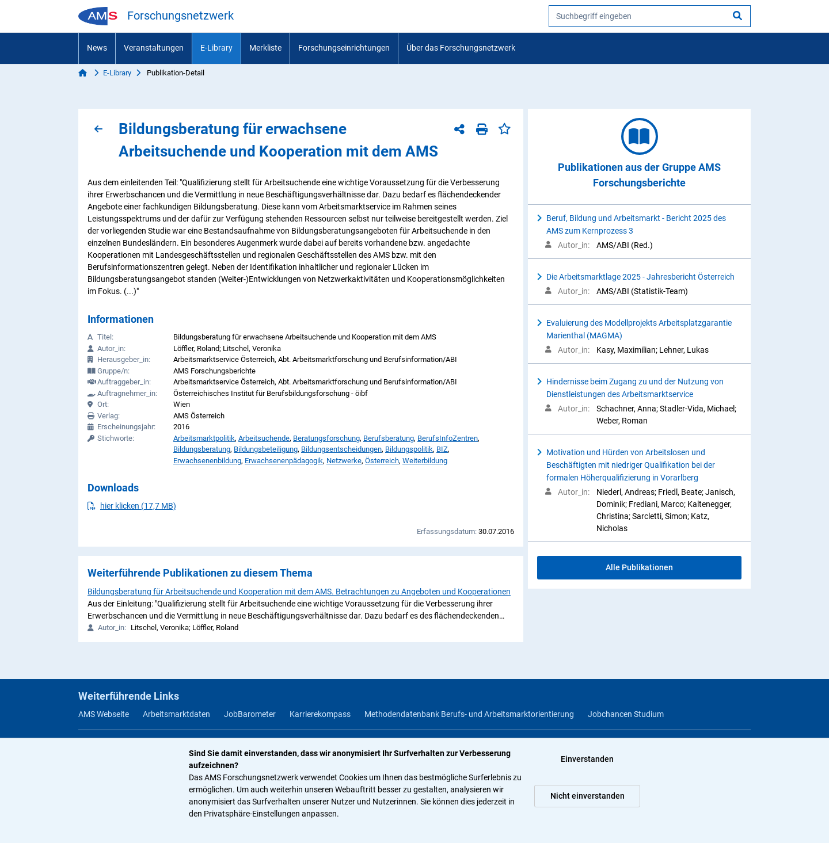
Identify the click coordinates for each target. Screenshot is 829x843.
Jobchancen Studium (626, 714)
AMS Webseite (103, 714)
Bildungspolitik (409, 449)
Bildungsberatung (201, 449)
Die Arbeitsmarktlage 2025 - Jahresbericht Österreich (640, 276)
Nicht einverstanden (587, 795)
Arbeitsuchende (264, 438)
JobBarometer (250, 714)
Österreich (382, 460)
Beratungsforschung (326, 438)
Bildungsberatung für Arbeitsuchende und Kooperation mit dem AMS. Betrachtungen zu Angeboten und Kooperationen (299, 591)
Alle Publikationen (639, 567)
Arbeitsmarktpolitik (204, 438)
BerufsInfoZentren (447, 438)
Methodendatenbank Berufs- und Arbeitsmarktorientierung (469, 714)
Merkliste (265, 47)
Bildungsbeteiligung (266, 449)
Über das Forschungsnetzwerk (460, 47)
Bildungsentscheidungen (341, 449)
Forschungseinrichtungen (344, 47)
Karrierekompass (320, 714)
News (97, 47)
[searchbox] (650, 16)
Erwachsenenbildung (207, 460)
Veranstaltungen (154, 47)
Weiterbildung (424, 460)
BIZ (442, 449)
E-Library (216, 47)
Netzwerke (344, 460)
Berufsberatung (388, 438)
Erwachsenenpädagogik (284, 460)
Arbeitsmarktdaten (176, 714)
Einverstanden (587, 759)
